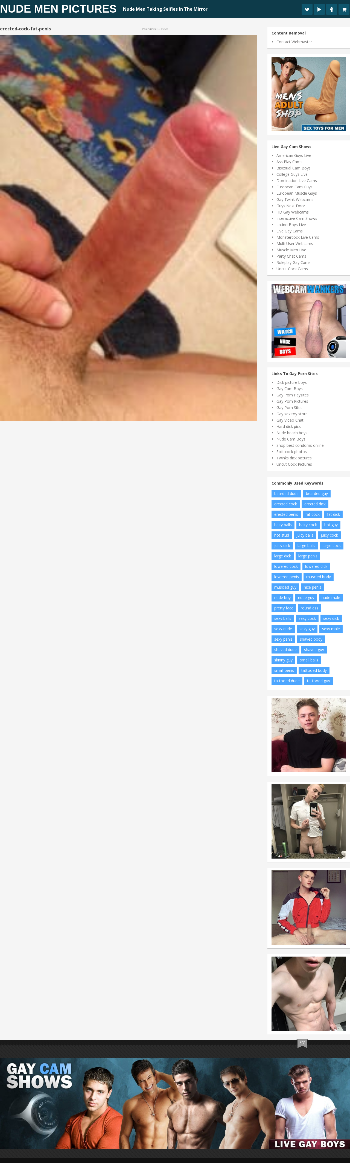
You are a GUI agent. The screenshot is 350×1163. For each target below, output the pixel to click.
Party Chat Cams (291, 256)
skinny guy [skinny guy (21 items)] (283, 660)
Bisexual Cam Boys (293, 168)
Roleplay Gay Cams (293, 262)
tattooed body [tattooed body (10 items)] (314, 670)
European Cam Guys (294, 186)
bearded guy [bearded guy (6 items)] (317, 493)
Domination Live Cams (296, 180)
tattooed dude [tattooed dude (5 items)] (287, 680)
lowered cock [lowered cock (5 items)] (286, 566)
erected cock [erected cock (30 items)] (285, 503)
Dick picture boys (291, 382)
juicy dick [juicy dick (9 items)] (282, 545)
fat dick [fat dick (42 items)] (333, 514)
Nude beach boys (291, 432)
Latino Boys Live (291, 224)
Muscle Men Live (291, 249)
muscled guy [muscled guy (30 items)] (285, 587)
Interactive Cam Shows (296, 218)
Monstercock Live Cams (297, 237)
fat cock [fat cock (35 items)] (312, 514)
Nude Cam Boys (290, 439)
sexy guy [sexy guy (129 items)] (307, 628)
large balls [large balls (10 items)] (306, 545)
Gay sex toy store (292, 413)
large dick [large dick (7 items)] (282, 556)
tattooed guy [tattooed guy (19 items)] (318, 680)
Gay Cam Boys (289, 388)
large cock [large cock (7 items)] (332, 545)
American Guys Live (293, 155)
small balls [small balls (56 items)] (309, 660)
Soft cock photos (291, 451)
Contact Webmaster (294, 41)
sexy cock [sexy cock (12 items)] (307, 618)
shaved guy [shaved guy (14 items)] (314, 649)
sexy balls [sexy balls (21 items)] (282, 618)
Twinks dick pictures (294, 457)
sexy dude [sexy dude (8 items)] (283, 628)
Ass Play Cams (289, 161)
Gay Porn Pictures (292, 401)
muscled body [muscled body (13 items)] (318, 576)
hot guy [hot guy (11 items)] (331, 524)
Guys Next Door (290, 205)
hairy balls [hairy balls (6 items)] (283, 524)
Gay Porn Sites (289, 407)
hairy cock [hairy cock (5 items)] (308, 524)
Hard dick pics (288, 426)
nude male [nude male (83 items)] (331, 597)
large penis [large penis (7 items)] (307, 556)
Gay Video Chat (290, 420)
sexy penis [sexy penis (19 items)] (283, 639)
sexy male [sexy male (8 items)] (331, 628)
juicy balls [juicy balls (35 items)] (304, 535)
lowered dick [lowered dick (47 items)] (316, 566)
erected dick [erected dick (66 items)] (315, 503)
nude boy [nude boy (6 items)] (282, 597)
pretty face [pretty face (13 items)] (283, 608)
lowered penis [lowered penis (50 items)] (286, 576)
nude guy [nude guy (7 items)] (306, 597)
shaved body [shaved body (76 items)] (311, 639)
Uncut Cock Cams (292, 268)
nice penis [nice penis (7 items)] (312, 587)
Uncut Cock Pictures (294, 464)
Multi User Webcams (294, 243)
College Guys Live (292, 174)
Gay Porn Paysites (292, 395)
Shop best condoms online (300, 445)
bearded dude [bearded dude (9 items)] (286, 493)
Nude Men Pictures (58, 9)
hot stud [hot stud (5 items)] (281, 535)
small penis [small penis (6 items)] (284, 670)
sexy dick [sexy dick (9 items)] (331, 618)
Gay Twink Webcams (294, 199)
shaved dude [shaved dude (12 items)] (285, 649)
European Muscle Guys (296, 193)
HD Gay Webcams (292, 212)
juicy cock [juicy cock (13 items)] (329, 535)
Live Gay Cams (289, 231)
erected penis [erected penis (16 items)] (286, 514)
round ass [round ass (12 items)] (309, 608)
